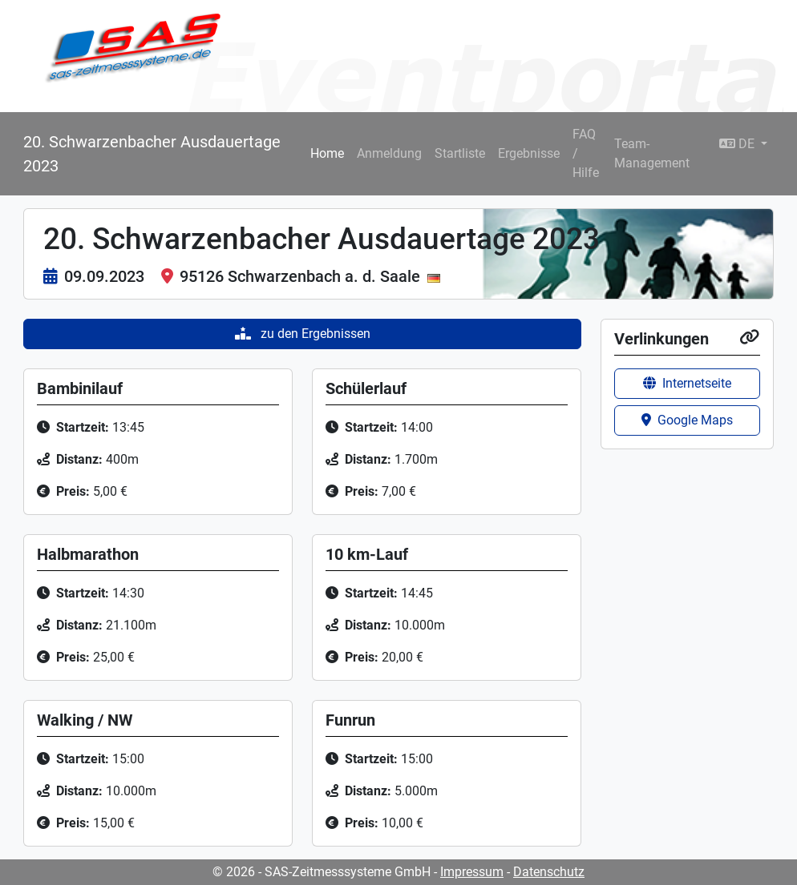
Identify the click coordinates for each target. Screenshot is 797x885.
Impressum (472, 871)
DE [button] (738, 143)
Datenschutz (549, 871)
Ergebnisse (529, 153)
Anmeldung (389, 153)
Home (327, 153)
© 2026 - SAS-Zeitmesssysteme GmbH (321, 871)
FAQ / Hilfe (585, 153)
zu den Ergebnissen (302, 333)
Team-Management (652, 153)
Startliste (460, 153)
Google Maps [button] (687, 420)
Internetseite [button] (687, 383)
